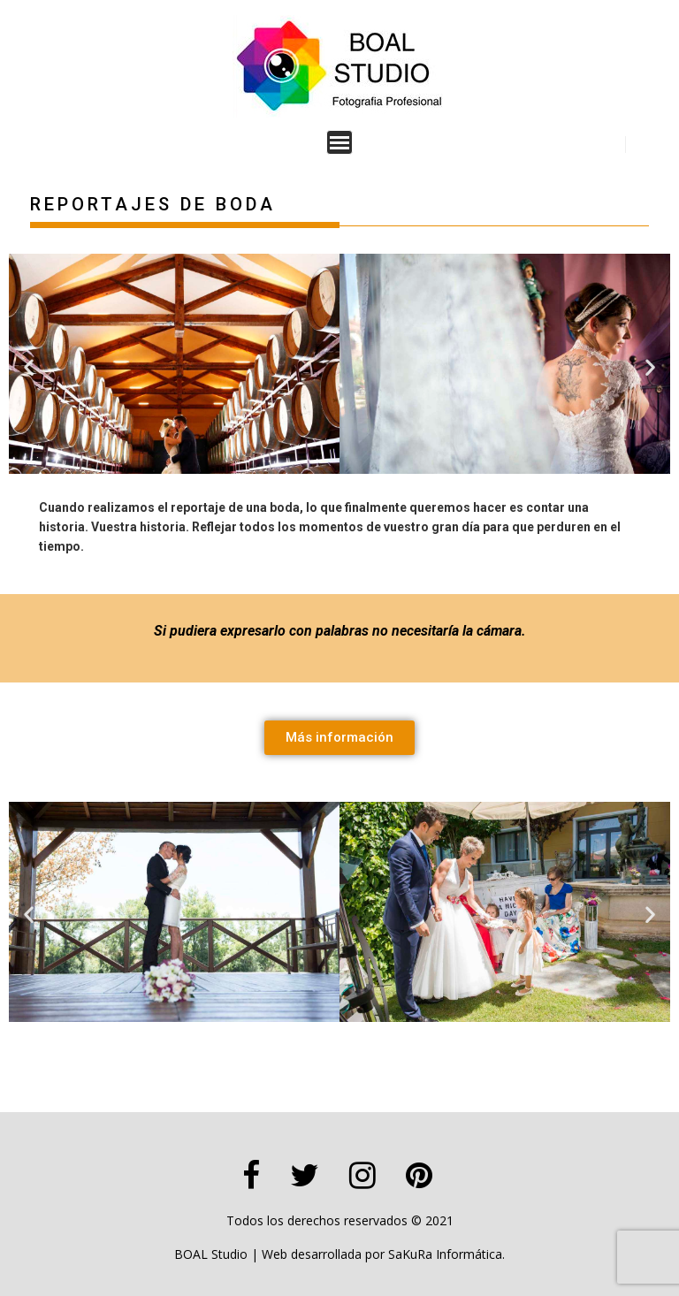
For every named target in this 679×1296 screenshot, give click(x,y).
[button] (29, 366)
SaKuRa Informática (445, 1254)
